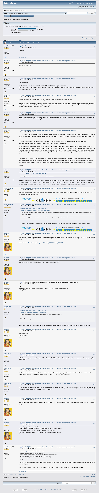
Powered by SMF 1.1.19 (40, 489)
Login (21, 15)
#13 (94, 307)
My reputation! (22, 57)
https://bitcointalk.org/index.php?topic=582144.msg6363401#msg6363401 (41, 243)
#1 (94, 46)
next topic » (91, 38)
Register (26, 15)
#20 (94, 447)
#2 (94, 61)
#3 (94, 79)
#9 (94, 205)
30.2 (23, 13)
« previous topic (83, 38)
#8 (94, 189)
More (31, 15)
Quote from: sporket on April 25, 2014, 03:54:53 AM (32, 451)
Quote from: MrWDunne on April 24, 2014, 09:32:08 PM (33, 173)
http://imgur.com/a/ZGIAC (36, 26)
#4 (94, 96)
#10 (94, 234)
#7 (94, 170)
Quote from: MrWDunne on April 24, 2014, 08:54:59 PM (34, 312)
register (24, 10)
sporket (6, 233)
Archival (19, 19)
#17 (94, 384)
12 (21, 40)
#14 (94, 330)
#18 (94, 399)
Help (12, 15)
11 (19, 40)
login (19, 10)
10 (17, 40)
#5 (94, 113)
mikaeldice (7, 306)
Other (14, 19)
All (23, 40)
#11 (94, 258)
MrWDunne (7, 46)
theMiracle (7, 353)
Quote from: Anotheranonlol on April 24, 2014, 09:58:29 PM (35, 210)
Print (93, 40)
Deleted (25, 19)
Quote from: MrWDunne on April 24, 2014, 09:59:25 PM (33, 208)
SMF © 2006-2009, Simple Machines (56, 489)
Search (17, 15)
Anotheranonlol (9, 188)
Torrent (26, 13)
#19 (94, 423)
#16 (94, 369)
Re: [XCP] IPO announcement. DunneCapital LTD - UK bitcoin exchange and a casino (49, 60)
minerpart (7, 60)
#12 (94, 283)
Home (7, 15)
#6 (94, 131)
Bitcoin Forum (7, 19)
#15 (94, 354)
